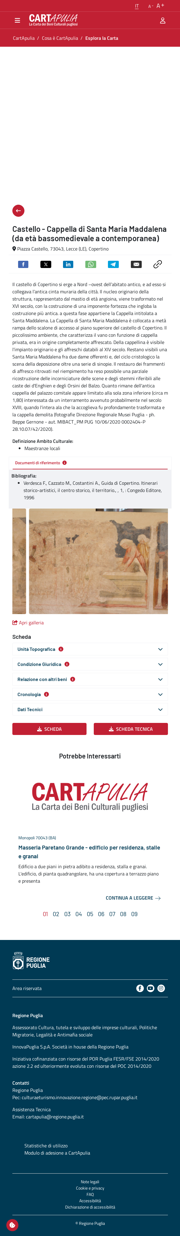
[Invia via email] (136, 263)
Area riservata (27, 988)
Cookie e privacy (90, 1188)
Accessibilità (90, 1200)
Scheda (49, 729)
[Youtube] (150, 988)
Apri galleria (28, 622)
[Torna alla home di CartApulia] (52, 20)
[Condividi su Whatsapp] (90, 263)
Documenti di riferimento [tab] (41, 462)
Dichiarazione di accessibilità (90, 1207)
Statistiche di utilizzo (46, 1145)
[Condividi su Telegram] (113, 263)
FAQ (90, 1194)
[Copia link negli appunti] (157, 263)
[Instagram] (161, 988)
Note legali (90, 1181)
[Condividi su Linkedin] (68, 263)
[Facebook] (140, 988)
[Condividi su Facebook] (23, 263)
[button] (137, 5)
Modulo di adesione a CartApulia (57, 1152)
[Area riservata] (163, 20)
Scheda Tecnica (131, 729)
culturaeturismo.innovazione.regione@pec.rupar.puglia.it (79, 1097)
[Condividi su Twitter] (45, 263)
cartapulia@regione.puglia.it (55, 1116)
